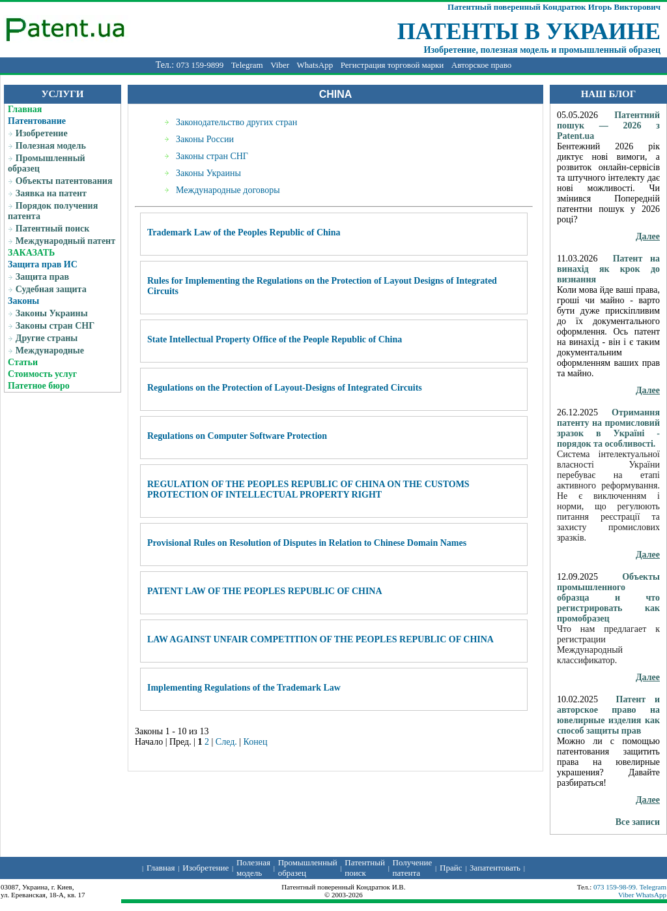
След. (226, 742)
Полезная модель (51, 146)
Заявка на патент (51, 193)
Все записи (638, 822)
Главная (25, 109)
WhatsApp (315, 65)
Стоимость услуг (42, 374)
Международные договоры (228, 190)
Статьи (23, 362)
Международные (50, 350)
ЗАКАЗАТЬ (31, 253)
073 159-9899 (200, 65)
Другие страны (47, 338)
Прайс (451, 868)
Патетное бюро (39, 386)
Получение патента (413, 868)
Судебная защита (51, 289)
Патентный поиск (53, 228)
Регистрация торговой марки (392, 65)
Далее (648, 236)
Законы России (205, 139)
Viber (279, 65)
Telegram (247, 65)
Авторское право (481, 65)
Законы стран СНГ (55, 326)
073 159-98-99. (616, 887)
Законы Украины (52, 313)
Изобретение (42, 133)
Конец (256, 742)
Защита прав (42, 277)
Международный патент (65, 241)
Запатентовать (495, 868)
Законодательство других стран (236, 122)
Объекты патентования (64, 181)
